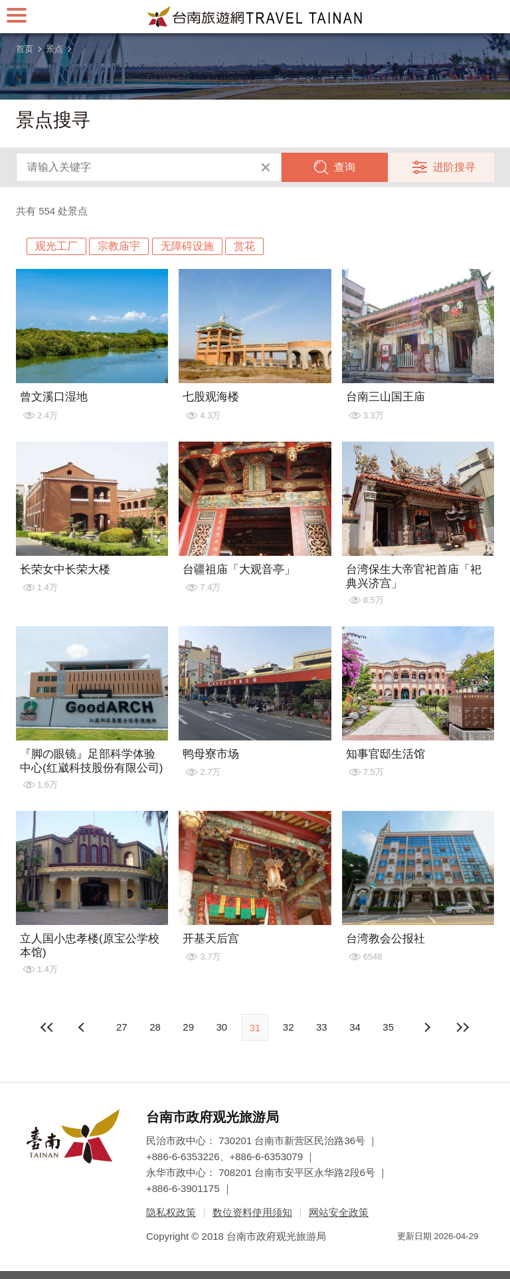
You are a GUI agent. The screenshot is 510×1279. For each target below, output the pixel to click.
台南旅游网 (255, 16)
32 (288, 1027)
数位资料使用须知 (252, 1212)
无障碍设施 (187, 246)
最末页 (463, 1027)
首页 (24, 49)
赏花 (244, 246)
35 (388, 1027)
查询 (344, 167)
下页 (83, 1027)
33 (321, 1027)
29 (188, 1027)
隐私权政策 (171, 1212)
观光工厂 (56, 246)
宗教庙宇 (119, 246)
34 (355, 1027)
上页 (427, 1027)
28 (155, 1027)
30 (221, 1027)
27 (122, 1027)
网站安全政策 (339, 1212)
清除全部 (265, 167)
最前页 (47, 1027)
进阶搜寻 (454, 167)
